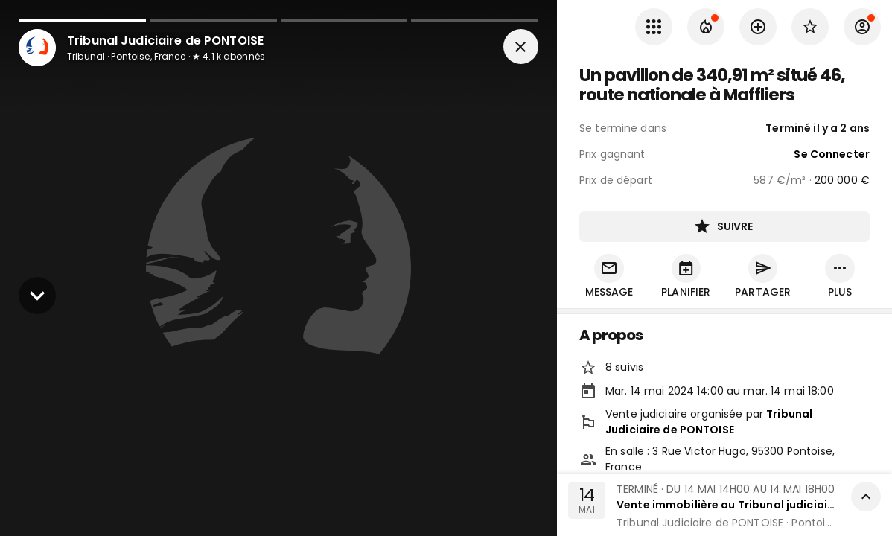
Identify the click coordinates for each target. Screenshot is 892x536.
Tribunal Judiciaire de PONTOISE (708, 422)
